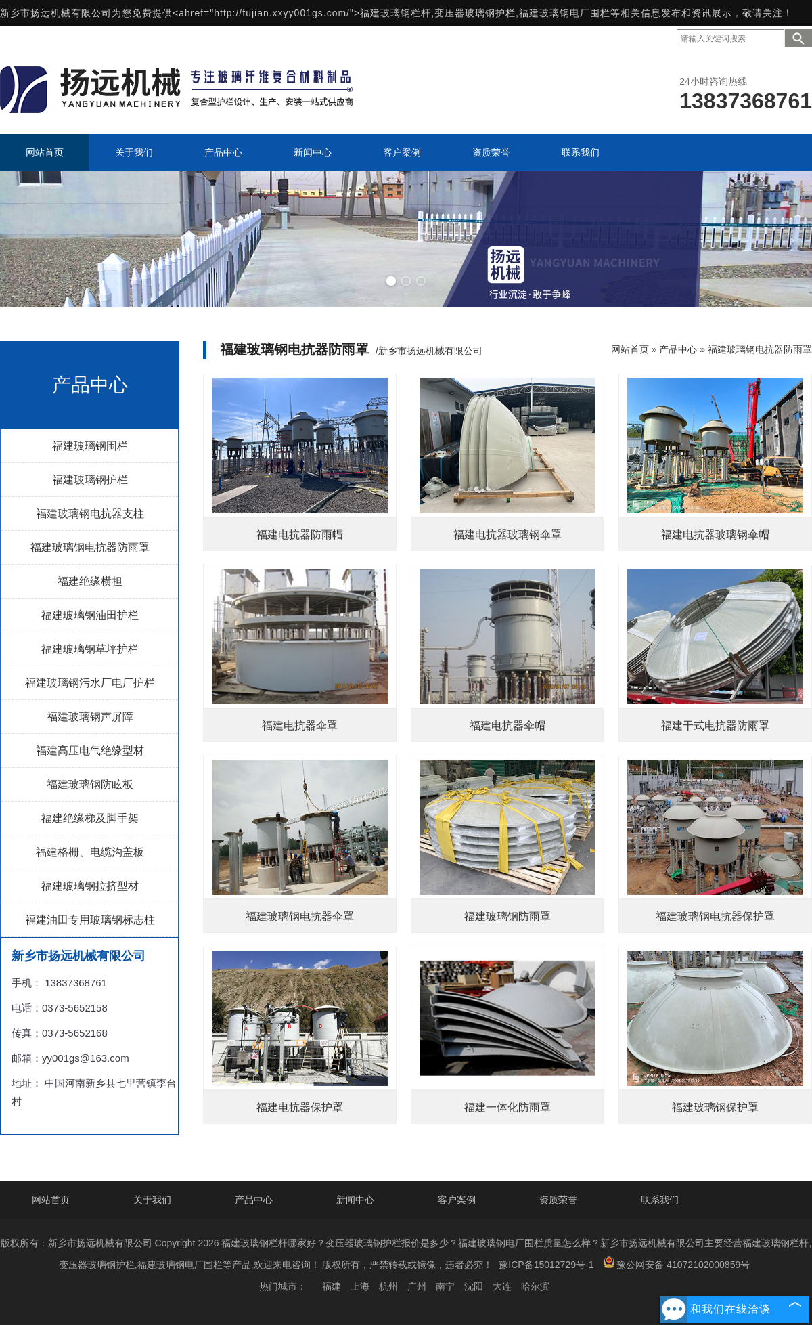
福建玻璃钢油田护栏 (90, 615)
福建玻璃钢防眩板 (90, 784)
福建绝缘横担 (90, 581)
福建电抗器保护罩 (299, 1107)
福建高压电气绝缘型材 (90, 750)
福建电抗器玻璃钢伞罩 (507, 534)
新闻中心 (355, 1199)
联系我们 (660, 1199)
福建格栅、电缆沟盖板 (90, 852)
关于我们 (152, 1199)
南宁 (445, 1286)
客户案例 (457, 1199)
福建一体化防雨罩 (507, 1107)
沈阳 (473, 1286)
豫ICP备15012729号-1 (546, 1264)
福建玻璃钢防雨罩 (507, 916)
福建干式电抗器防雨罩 (715, 725)
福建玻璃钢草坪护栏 (90, 649)
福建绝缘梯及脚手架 (90, 818)
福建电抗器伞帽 (507, 725)
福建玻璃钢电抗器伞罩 (300, 916)
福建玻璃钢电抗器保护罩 (715, 916)
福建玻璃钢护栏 (90, 479)
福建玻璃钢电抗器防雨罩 (90, 547)
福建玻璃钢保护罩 (715, 1107)
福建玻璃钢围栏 (90, 446)
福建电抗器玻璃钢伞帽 (715, 534)
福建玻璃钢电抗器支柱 (90, 513)
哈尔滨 (535, 1286)
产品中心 (678, 349)
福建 (331, 1286)
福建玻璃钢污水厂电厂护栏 (90, 683)
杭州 (388, 1286)
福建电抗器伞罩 (300, 725)
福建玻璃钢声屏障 (90, 716)
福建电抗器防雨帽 (299, 534)
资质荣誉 (558, 1199)
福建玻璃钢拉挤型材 (90, 886)
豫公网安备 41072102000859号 (676, 1263)
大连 (502, 1286)
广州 (416, 1286)
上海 (360, 1286)
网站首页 (630, 349)
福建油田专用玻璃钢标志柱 (90, 920)
